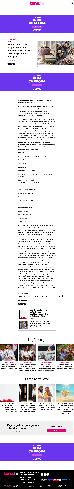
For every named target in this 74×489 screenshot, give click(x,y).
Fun (68, 7)
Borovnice (22, 296)
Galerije (20, 7)
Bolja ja (61, 7)
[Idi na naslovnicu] (37, 4)
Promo (31, 475)
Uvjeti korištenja (50, 486)
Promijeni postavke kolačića (62, 486)
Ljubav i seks (36, 7)
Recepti (36, 296)
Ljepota (46, 7)
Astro (13, 7)
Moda (6, 7)
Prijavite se (56, 430)
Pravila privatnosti (31, 486)
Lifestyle (53, 7)
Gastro (28, 7)
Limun (53, 296)
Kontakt (26, 485)
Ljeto (42, 296)
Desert (29, 296)
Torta (47, 296)
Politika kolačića (41, 486)
